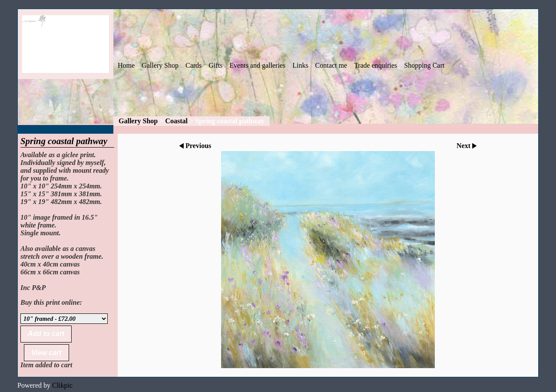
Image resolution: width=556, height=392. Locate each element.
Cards (193, 65)
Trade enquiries (375, 65)
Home (126, 65)
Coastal (176, 121)
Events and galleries (257, 65)
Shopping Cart (424, 65)
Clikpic (62, 385)
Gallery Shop (160, 65)
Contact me (331, 65)
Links (300, 65)
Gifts (215, 65)
